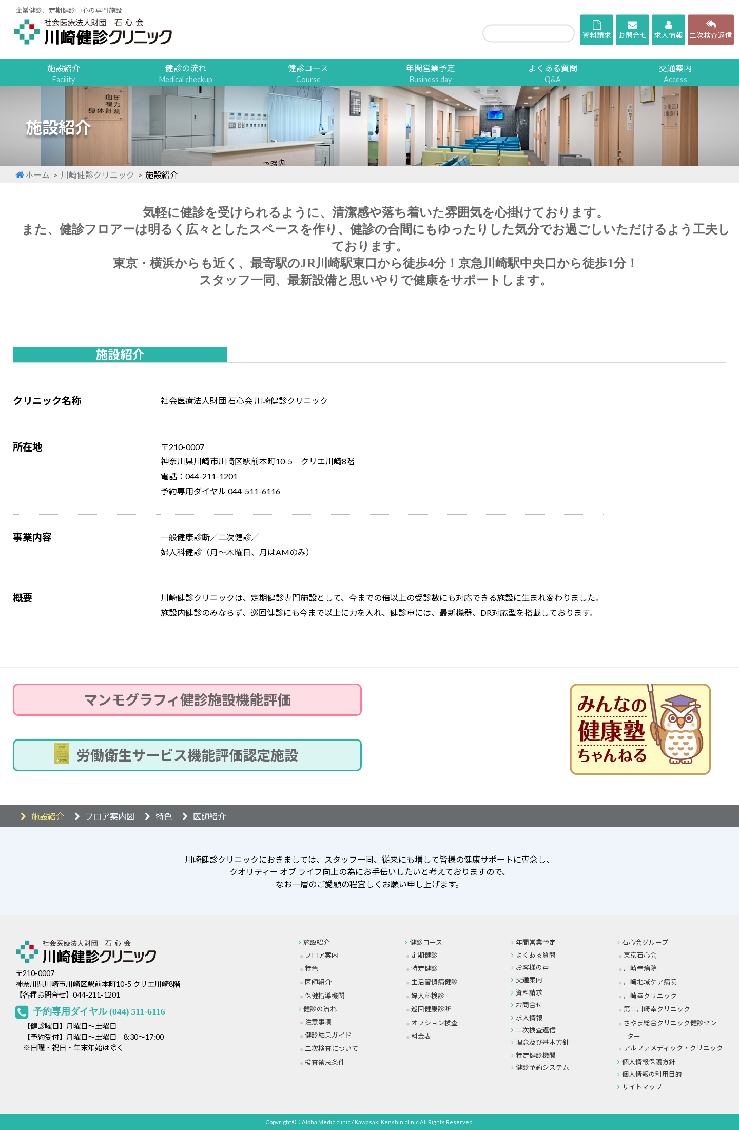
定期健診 (424, 955)
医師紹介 (209, 816)
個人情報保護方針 (648, 1062)
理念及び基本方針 (542, 1042)
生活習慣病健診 (434, 982)
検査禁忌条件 (325, 1062)
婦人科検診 (427, 995)
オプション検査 (434, 1023)
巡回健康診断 (431, 1009)
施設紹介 (63, 73)
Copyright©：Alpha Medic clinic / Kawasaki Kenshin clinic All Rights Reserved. (369, 1122)
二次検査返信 (536, 1030)
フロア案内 (321, 955)
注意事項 (318, 1022)
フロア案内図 (109, 816)
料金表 (421, 1036)
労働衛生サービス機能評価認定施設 (187, 755)
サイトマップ (642, 1087)
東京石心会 (640, 955)
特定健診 (424, 968)
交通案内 (675, 73)
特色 (163, 816)
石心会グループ (645, 942)
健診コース (308, 73)
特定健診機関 (536, 1055)
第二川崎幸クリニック (657, 1009)
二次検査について (331, 1048)
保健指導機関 (325, 995)
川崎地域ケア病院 (650, 982)
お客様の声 (532, 967)
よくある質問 (552, 73)
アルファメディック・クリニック (673, 1048)
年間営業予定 (430, 73)
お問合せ (529, 1005)
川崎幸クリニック (650, 995)
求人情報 (529, 1018)
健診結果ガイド (328, 1035)
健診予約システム (542, 1067)
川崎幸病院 (640, 968)
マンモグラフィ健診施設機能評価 (187, 699)
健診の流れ (185, 73)
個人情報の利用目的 (652, 1074)
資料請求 (529, 992)
